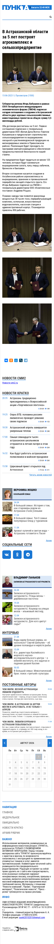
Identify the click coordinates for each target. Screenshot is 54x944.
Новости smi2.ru (10, 383)
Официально (10, 822)
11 (15, 768)
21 (33, 773)
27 (27, 779)
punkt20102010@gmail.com (32, 917)
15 (39, 768)
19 (21, 773)
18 (15, 773)
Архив (49, 540)
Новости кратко (12, 827)
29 (39, 779)
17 (10, 773)
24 (10, 779)
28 (33, 779)
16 (44, 768)
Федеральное (10, 817)
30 (44, 779)
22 (39, 773)
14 (33, 768)
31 (10, 784)
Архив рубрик (11, 832)
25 (15, 779)
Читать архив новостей (40, 475)
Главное (7, 812)
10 (10, 768)
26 (21, 779)
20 (27, 773)
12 (21, 768)
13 (27, 768)
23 (44, 773)
